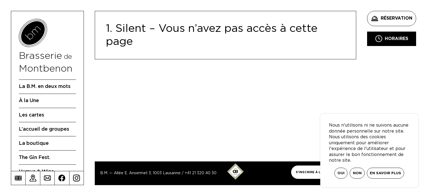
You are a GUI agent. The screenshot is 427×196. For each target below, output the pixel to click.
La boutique (34, 143)
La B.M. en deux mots (45, 86)
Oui (340, 173)
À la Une (29, 100)
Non (357, 173)
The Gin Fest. (34, 157)
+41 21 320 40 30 (200, 173)
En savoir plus (385, 173)
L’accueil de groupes (44, 129)
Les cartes (31, 115)
